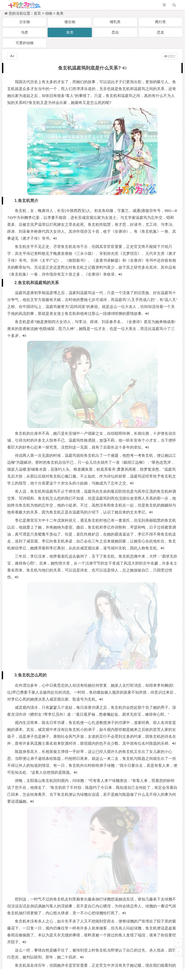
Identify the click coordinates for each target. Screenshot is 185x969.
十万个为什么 (104, 944)
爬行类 (160, 22)
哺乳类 (115, 22)
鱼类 (59, 13)
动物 (48, 13)
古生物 (24, 22)
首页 (37, 13)
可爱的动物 (25, 43)
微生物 (69, 22)
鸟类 (24, 32)
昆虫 (115, 32)
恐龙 (160, 32)
